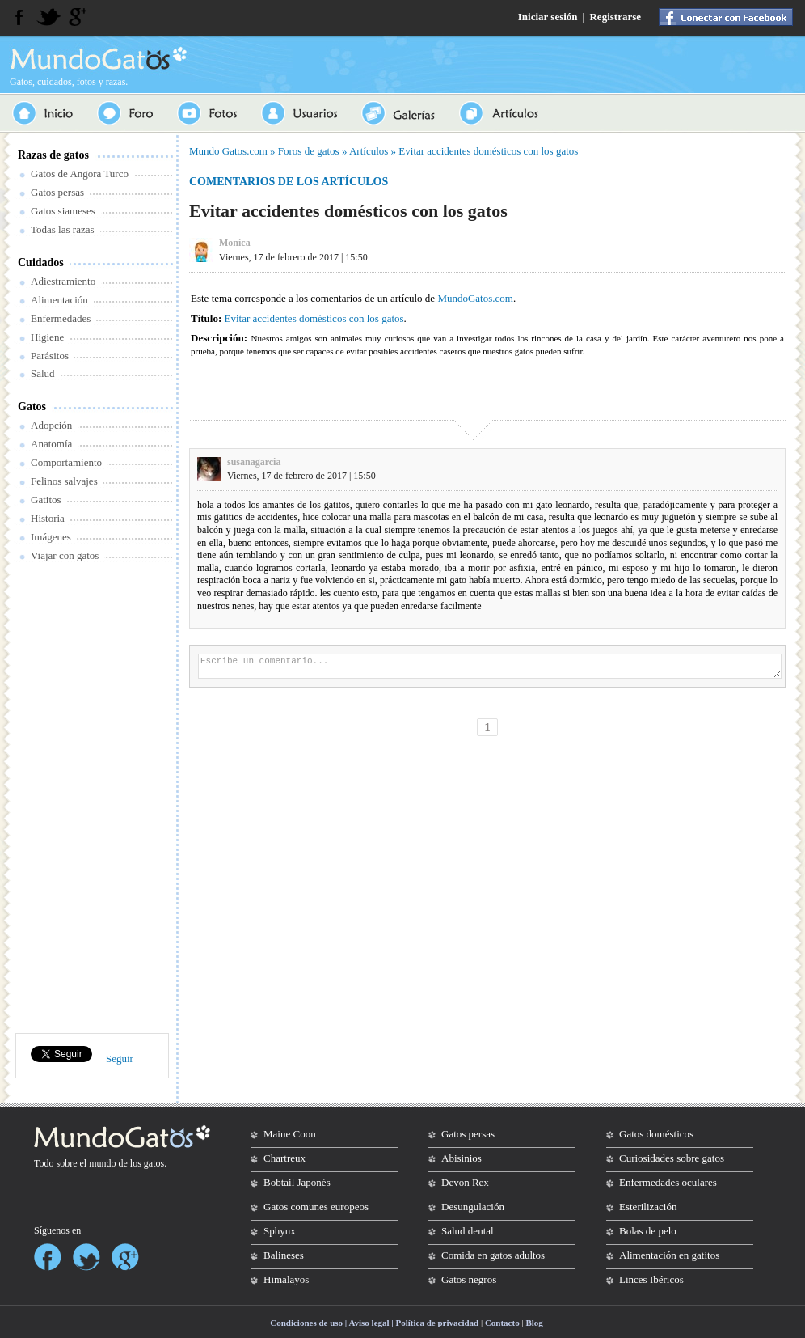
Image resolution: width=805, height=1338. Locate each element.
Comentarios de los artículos (288, 182)
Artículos (368, 151)
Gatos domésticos (656, 1134)
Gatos (32, 406)
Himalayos (286, 1279)
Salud (43, 373)
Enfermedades (61, 318)
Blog (533, 1322)
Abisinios (461, 1158)
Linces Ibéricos (651, 1279)
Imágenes (51, 537)
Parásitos (50, 355)
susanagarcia (253, 462)
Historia (48, 518)
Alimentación (59, 300)
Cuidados (41, 262)
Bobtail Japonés (297, 1182)
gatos (154, 1163)
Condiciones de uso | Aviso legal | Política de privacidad (374, 1322)
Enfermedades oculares (668, 1182)
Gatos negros (468, 1279)
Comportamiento (66, 462)
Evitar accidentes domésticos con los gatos (488, 151)
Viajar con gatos (65, 555)
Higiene (47, 337)
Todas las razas (63, 229)
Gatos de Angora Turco (80, 173)
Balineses (283, 1255)
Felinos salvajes (64, 481)
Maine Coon (289, 1134)
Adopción (51, 425)
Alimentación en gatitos (669, 1255)
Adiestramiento (63, 281)
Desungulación (472, 1206)
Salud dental (467, 1231)
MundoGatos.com (475, 298)
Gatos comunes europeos (316, 1206)
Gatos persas (57, 192)
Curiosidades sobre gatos (671, 1158)
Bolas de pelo (647, 1231)
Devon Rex (465, 1182)
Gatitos (46, 499)
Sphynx (279, 1231)
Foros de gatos (308, 151)
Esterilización (647, 1206)
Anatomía (51, 444)
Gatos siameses (63, 211)
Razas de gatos (53, 155)
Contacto (502, 1322)
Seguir (119, 1058)
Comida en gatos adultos (493, 1255)
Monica (235, 242)
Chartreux (284, 1158)
